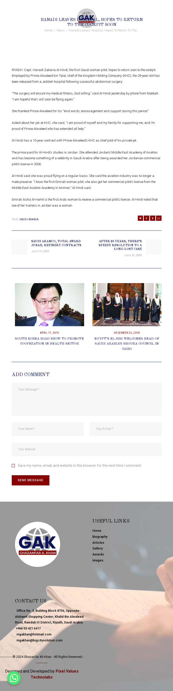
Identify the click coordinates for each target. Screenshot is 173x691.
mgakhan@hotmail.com (33, 634)
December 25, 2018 (127, 332)
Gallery (97, 548)
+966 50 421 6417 (28, 628)
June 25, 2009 (72, 14)
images (97, 560)
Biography (99, 536)
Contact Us (31, 601)
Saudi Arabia (29, 219)
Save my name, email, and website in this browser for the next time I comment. (80, 465)
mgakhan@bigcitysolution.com (38, 640)
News (92, 14)
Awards (98, 554)
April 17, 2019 (49, 332)
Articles (98, 542)
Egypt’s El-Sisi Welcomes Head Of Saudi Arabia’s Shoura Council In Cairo (126, 344)
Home (48, 30)
